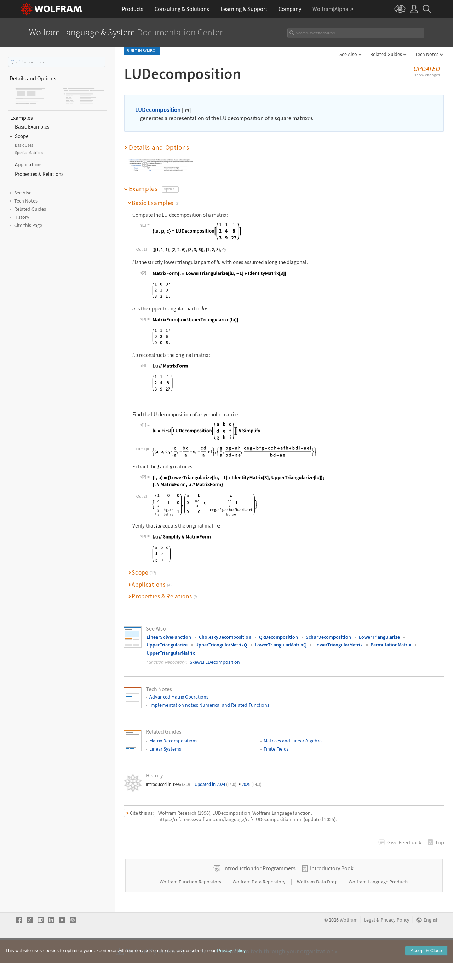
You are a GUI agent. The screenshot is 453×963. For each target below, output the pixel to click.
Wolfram (349, 937)
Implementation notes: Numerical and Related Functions (209, 699)
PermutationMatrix (391, 639)
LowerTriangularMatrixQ (280, 639)
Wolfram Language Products (378, 898)
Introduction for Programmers (259, 885)
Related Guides (386, 54)
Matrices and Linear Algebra (293, 735)
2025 (252, 779)
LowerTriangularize (379, 631)
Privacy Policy (394, 937)
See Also (348, 54)
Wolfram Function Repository (191, 898)
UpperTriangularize (167, 639)
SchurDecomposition (328, 631)
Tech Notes (426, 54)
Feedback (404, 836)
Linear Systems (165, 743)
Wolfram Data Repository (260, 898)
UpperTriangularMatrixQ (221, 639)
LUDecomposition (16, 61)
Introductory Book (332, 885)
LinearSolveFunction (169, 631)
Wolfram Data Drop (318, 898)
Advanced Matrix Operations (178, 691)
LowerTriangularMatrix (338, 639)
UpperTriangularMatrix (171, 647)
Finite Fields (276, 743)
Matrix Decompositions (173, 735)
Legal (369, 937)
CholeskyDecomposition (225, 631)
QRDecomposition (278, 631)
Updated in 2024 (215, 779)
